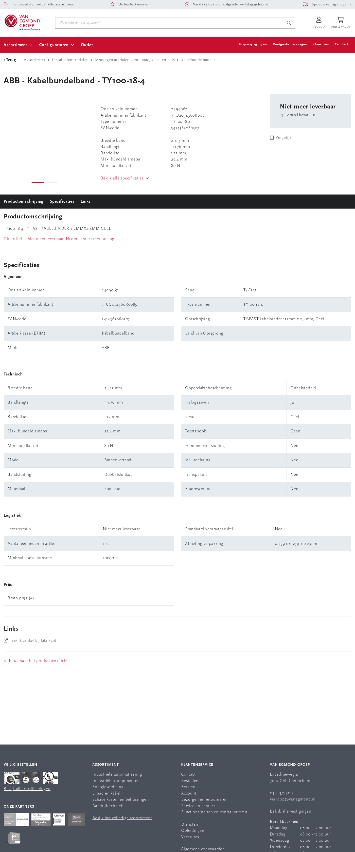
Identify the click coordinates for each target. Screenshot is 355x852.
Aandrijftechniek (107, 806)
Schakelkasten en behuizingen (120, 800)
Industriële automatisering (117, 774)
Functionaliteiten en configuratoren (214, 812)
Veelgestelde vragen (290, 44)
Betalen (188, 787)
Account (188, 793)
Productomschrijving (24, 201)
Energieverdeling (108, 787)
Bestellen (189, 781)
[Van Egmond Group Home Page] (22, 22)
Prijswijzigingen (253, 44)
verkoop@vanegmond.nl (293, 799)
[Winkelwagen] (341, 23)
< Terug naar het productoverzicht (36, 661)
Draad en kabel (106, 793)
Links (86, 201)
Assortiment (15, 45)
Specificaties (62, 201)
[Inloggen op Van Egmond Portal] (319, 23)
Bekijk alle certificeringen (27, 789)
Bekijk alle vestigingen (290, 811)
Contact (341, 44)
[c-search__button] (289, 23)
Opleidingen (192, 831)
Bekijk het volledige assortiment (122, 818)
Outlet (87, 45)
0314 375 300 (281, 793)
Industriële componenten (116, 781)
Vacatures (190, 837)
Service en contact (198, 806)
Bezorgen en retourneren (204, 800)
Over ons (321, 44)
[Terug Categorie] (11, 60)
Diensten (189, 824)
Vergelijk (283, 138)
